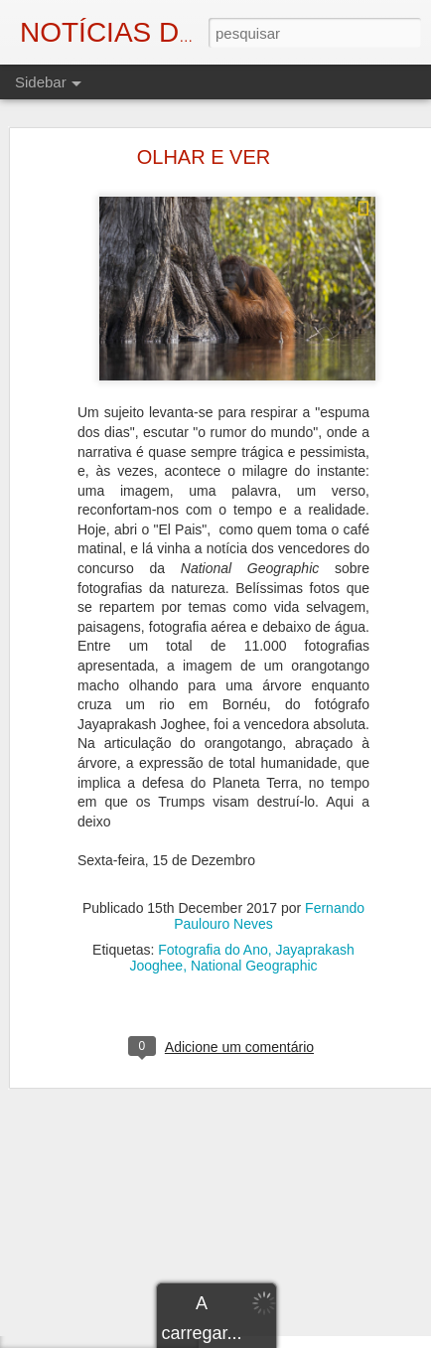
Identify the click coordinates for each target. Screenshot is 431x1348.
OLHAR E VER (203, 105)
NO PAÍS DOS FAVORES (116, 1328)
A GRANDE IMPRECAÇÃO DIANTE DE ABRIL (173, 1194)
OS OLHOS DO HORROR (119, 1239)
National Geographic (254, 914)
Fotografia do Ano (213, 898)
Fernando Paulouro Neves (269, 864)
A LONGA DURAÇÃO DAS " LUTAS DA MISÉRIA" (182, 1283)
